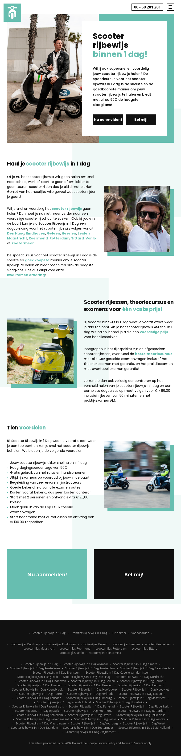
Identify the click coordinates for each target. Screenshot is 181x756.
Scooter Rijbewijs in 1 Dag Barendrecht (145, 668)
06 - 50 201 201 (147, 7)
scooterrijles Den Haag (25, 644)
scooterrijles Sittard (144, 649)
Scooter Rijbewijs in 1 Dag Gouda (141, 681)
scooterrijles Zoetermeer (105, 653)
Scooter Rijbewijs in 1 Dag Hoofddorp (92, 689)
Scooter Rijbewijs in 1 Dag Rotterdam (142, 711)
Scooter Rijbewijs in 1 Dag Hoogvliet (145, 689)
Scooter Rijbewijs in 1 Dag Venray (143, 719)
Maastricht (17, 238)
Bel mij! (141, 119)
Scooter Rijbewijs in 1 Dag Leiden (140, 694)
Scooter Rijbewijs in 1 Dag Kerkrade (90, 694)
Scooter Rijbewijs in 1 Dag (49, 633)
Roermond (38, 238)
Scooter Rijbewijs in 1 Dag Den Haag (87, 677)
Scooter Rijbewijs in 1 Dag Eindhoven (42, 681)
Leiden (84, 233)
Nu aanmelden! (108, 119)
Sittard (77, 238)
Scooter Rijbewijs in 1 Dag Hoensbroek (37, 689)
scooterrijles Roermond (75, 649)
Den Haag (16, 233)
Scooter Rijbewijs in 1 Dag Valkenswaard (42, 719)
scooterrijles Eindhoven (60, 644)
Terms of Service (132, 743)
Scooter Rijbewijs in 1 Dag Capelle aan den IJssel (117, 673)
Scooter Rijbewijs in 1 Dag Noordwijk (120, 702)
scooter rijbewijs (67, 208)
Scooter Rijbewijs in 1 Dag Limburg (89, 698)
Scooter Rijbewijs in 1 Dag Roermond (88, 711)
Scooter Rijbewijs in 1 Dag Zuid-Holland (144, 728)
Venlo (91, 238)
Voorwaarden (140, 633)
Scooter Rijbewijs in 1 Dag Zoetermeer (88, 728)
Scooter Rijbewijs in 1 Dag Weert (144, 723)
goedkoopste (37, 260)
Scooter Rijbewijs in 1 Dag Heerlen (90, 685)
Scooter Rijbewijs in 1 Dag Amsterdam (90, 668)
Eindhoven (35, 233)
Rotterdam (59, 238)
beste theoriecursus (153, 354)
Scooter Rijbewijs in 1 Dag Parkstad (92, 706)
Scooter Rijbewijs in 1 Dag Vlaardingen (41, 723)
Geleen (53, 233)
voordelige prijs (154, 332)
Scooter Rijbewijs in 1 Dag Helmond (141, 685)
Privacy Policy (106, 743)
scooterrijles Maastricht (39, 649)
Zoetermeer (23, 243)
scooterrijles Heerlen (126, 644)
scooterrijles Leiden (158, 644)
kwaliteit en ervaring (26, 275)
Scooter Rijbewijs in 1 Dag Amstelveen (35, 668)
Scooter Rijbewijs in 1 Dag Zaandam (34, 728)
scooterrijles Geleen (94, 644)
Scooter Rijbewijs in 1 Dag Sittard (89, 715)
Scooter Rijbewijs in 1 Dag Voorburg (94, 723)
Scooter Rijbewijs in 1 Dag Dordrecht (140, 677)
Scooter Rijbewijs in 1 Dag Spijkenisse (140, 715)
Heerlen (69, 233)
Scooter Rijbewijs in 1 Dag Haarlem (39, 685)
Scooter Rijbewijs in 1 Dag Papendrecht (38, 706)
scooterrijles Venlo (72, 653)
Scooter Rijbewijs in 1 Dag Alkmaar (85, 664)
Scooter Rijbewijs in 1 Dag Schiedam (39, 715)
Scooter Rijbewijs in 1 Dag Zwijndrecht (90, 732)
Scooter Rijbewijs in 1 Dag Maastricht (141, 698)
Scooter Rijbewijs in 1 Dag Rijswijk (37, 711)
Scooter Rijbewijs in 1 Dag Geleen (93, 681)
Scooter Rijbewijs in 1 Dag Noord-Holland (64, 702)
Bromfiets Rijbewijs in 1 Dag (89, 633)
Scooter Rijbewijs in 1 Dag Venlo (95, 719)
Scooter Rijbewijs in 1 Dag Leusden (38, 698)
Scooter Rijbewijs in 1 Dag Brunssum (56, 673)
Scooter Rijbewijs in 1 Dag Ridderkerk (144, 706)
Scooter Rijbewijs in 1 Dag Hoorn (40, 694)
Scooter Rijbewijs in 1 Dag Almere (135, 664)
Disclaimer (119, 633)
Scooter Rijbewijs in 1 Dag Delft (37, 677)
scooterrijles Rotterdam (111, 649)
